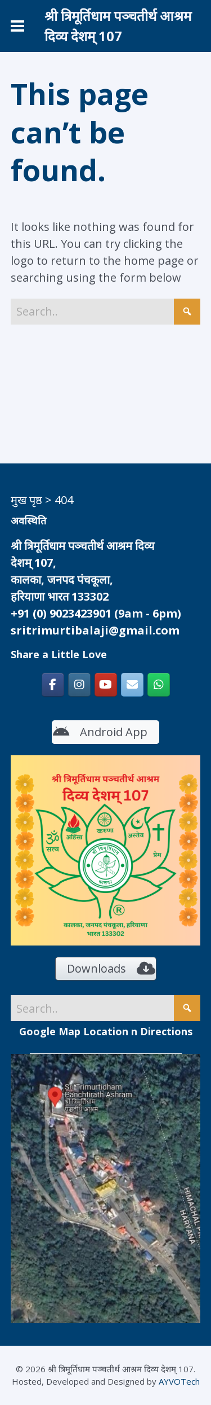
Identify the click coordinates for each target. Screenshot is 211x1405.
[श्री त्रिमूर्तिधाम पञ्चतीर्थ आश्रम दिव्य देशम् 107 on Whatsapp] (158, 685)
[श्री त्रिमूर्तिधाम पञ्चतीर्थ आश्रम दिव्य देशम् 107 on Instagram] (79, 685)
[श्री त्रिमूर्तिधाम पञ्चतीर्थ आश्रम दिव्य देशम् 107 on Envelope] (132, 685)
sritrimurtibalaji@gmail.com (95, 630)
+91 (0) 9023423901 (61, 613)
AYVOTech (179, 1381)
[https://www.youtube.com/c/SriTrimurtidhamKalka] (106, 685)
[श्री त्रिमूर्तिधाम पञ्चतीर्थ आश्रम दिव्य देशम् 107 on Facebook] (53, 685)
